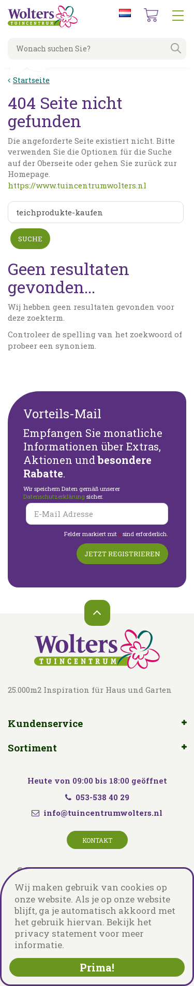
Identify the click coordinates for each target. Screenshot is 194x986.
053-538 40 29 (97, 797)
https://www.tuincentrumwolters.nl (77, 185)
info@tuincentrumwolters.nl (102, 812)
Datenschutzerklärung (54, 496)
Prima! (97, 967)
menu (178, 15)
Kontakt (97, 840)
